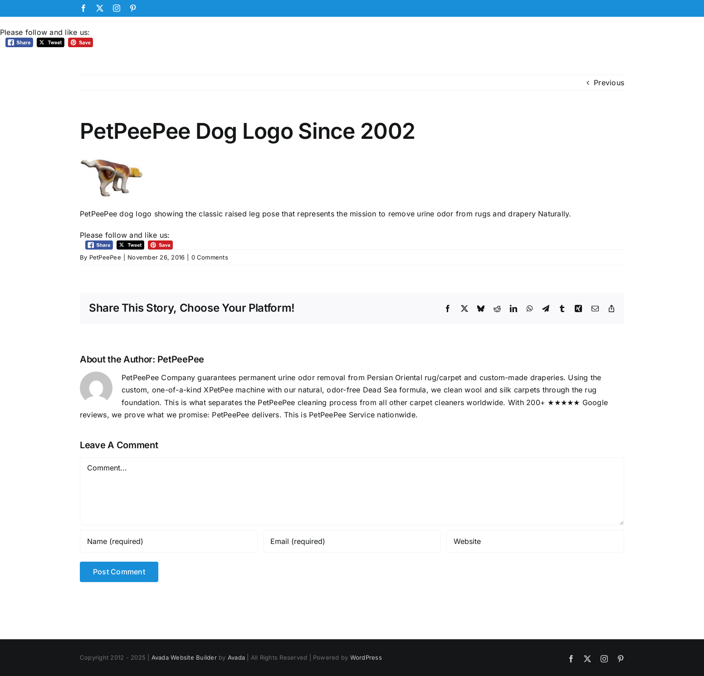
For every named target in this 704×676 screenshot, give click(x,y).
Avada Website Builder (184, 657)
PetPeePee (105, 257)
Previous (609, 82)
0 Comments (209, 257)
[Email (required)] (352, 541)
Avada (236, 657)
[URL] (535, 541)
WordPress (366, 657)
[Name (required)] (169, 541)
